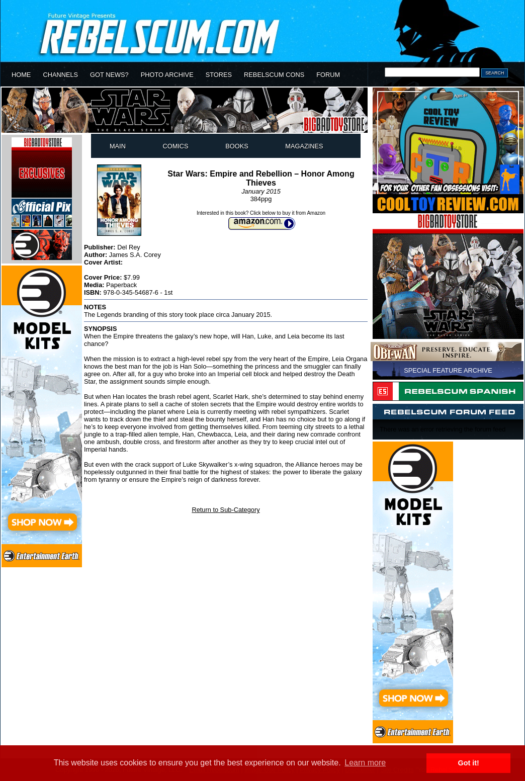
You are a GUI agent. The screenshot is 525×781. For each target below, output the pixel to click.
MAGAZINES (304, 146)
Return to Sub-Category (225, 509)
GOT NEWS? (109, 74)
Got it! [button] (468, 763)
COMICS (175, 146)
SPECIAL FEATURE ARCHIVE (448, 370)
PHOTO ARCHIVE (167, 74)
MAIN (118, 146)
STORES (219, 74)
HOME (21, 74)
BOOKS (236, 146)
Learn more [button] (365, 762)
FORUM (328, 74)
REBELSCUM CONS (274, 74)
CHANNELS (60, 74)
